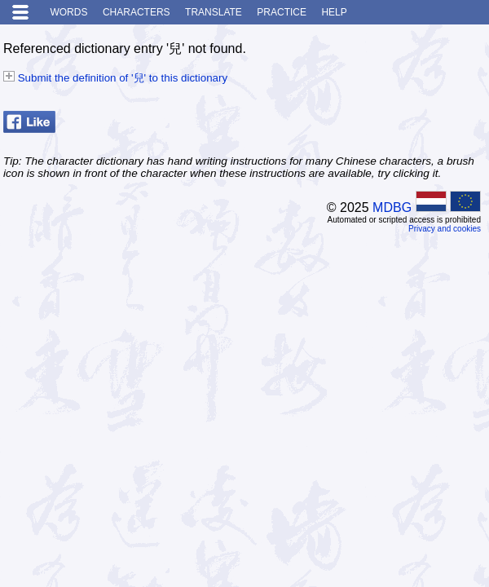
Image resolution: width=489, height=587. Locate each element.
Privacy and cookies (444, 228)
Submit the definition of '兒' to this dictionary (115, 78)
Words (68, 12)
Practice (281, 12)
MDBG (392, 207)
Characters (136, 12)
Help (333, 12)
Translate (213, 12)
